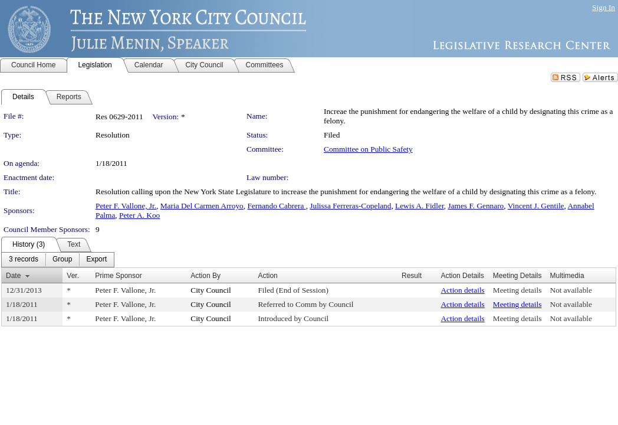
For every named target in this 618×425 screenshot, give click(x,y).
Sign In (603, 7)
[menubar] (57, 259)
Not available (571, 290)
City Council (210, 290)
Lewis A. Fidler (419, 205)
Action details (462, 290)
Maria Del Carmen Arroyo (202, 205)
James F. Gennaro (476, 205)
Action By (205, 276)
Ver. (73, 276)
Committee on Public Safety (368, 149)
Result (412, 276)
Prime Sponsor (118, 276)
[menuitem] (23, 260)
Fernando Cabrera (276, 205)
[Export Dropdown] (96, 260)
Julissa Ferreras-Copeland (350, 205)
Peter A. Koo (139, 215)
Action (267, 276)
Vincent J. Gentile (536, 205)
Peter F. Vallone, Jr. (126, 205)
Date (13, 276)
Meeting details (517, 290)
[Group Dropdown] (62, 260)
